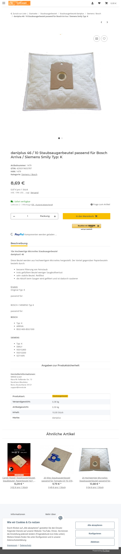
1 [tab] (59, 138)
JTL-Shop (105, 550)
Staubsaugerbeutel (60, 396)
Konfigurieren (95, 533)
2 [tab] (62, 138)
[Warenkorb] (111, 3)
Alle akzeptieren (95, 525)
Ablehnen (95, 542)
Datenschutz (25, 545)
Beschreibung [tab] (19, 243)
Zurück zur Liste (19, 13)
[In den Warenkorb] (13, 31)
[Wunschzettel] (99, 3)
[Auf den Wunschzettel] (104, 38)
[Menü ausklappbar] (3, 2)
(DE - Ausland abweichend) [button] (42, 204)
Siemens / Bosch (29, 174)
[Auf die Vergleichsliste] (97, 38)
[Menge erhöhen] (55, 216)
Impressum (12, 545)
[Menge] (27, 216)
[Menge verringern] (14, 216)
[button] (92, 3)
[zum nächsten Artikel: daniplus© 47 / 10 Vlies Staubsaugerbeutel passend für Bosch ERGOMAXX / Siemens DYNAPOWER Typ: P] (107, 22)
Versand (34, 192)
